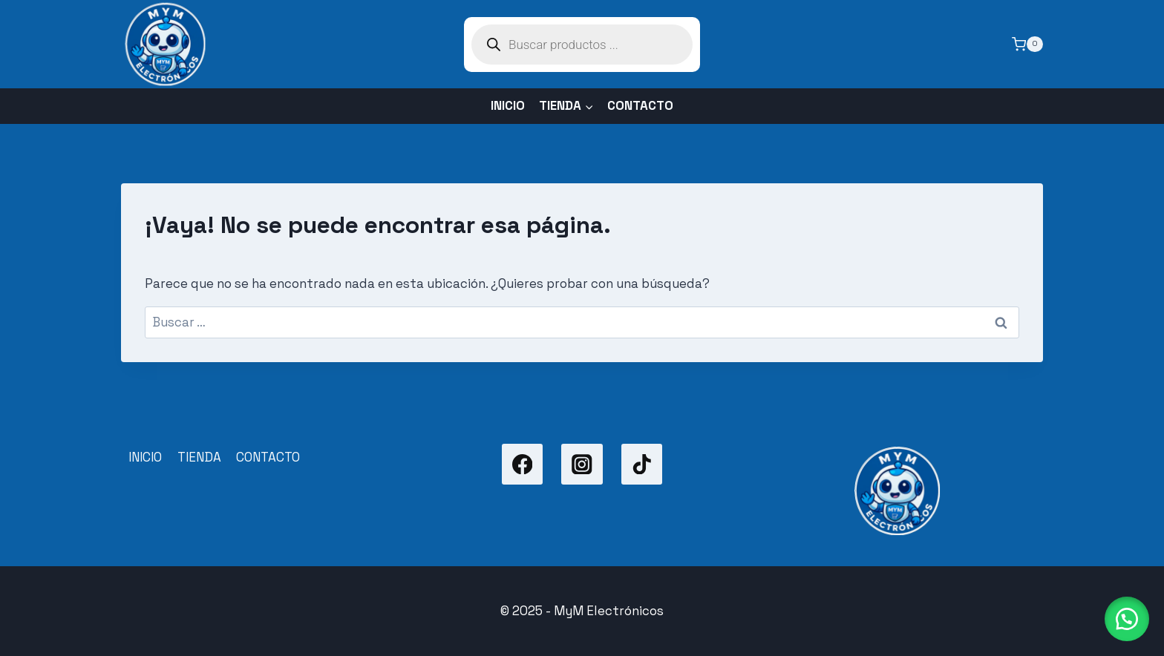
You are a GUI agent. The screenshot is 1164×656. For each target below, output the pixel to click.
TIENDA (199, 457)
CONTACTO (640, 105)
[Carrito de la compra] (1027, 44)
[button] (1127, 619)
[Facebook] (522, 464)
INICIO (508, 105)
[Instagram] (581, 464)
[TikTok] (641, 464)
